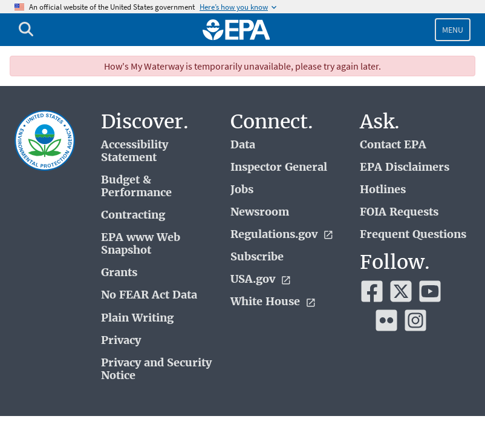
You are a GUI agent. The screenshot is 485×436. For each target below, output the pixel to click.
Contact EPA (393, 145)
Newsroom (259, 212)
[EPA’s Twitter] (401, 291)
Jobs (241, 189)
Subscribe (257, 257)
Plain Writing (137, 318)
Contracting (133, 215)
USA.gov (260, 279)
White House (273, 302)
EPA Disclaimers (404, 167)
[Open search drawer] (26, 29)
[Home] (236, 30)
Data (242, 145)
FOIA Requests (399, 212)
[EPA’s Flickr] (386, 320)
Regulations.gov (282, 234)
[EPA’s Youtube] (430, 291)
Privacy (121, 340)
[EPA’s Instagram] (415, 320)
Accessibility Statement (134, 151)
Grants (119, 272)
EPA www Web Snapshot (140, 244)
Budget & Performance (136, 186)
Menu (452, 29)
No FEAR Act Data (149, 295)
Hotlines (383, 189)
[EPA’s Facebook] (372, 291)
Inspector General (278, 167)
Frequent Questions (413, 234)
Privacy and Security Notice (156, 369)
